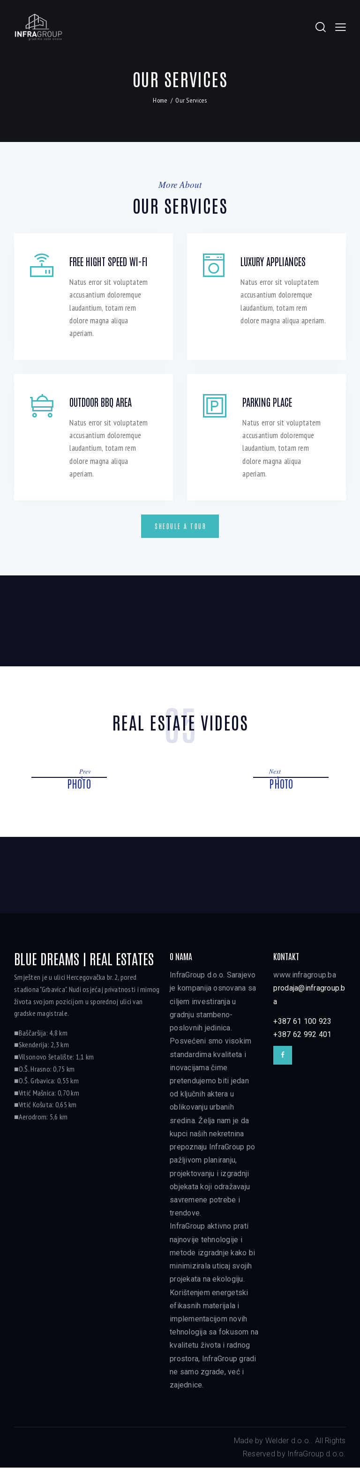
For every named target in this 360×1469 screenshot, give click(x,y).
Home (160, 101)
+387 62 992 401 (302, 1035)
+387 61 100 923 (302, 1022)
